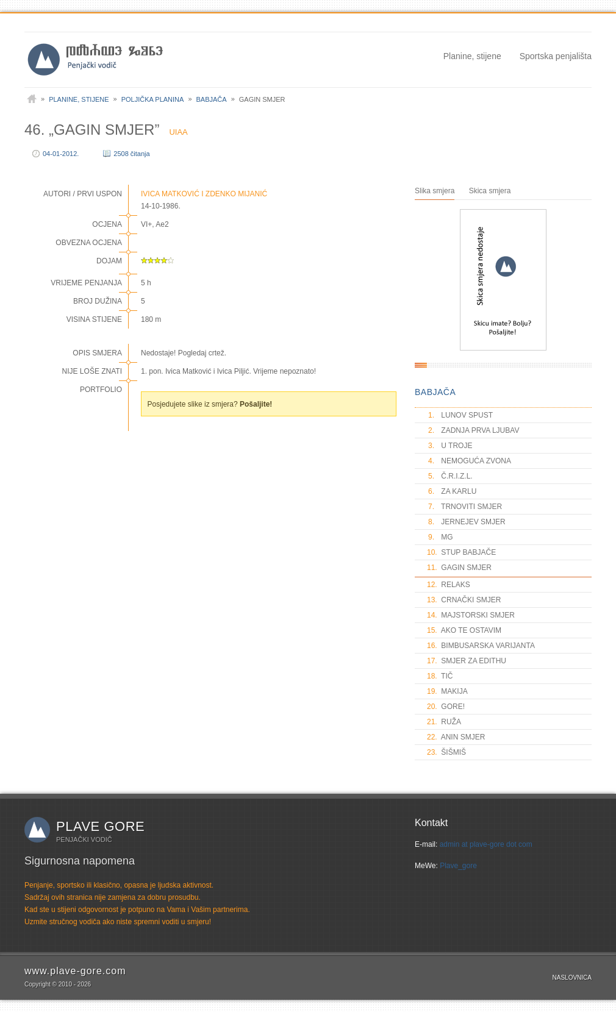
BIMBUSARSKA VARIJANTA (481, 645)
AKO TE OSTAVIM (464, 630)
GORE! (446, 706)
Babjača (211, 99)
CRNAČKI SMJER (464, 600)
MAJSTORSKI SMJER (471, 615)
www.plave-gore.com (75, 971)
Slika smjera (434, 191)
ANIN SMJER (456, 737)
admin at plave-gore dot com (486, 844)
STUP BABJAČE (461, 552)
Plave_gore (458, 865)
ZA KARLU (451, 491)
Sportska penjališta (556, 56)
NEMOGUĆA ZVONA (469, 461)
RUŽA (444, 722)
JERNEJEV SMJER (466, 522)
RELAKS (448, 584)
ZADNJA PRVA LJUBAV (473, 430)
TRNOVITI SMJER (464, 506)
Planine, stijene (472, 56)
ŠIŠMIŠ (446, 752)
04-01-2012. (61, 153)
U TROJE (449, 445)
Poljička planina (152, 99)
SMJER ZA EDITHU (466, 661)
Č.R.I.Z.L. (450, 476)
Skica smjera (490, 191)
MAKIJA (447, 691)
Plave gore (100, 826)
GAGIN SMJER (459, 567)
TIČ (440, 676)
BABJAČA (435, 392)
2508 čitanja (131, 153)
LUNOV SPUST (460, 415)
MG (440, 537)
